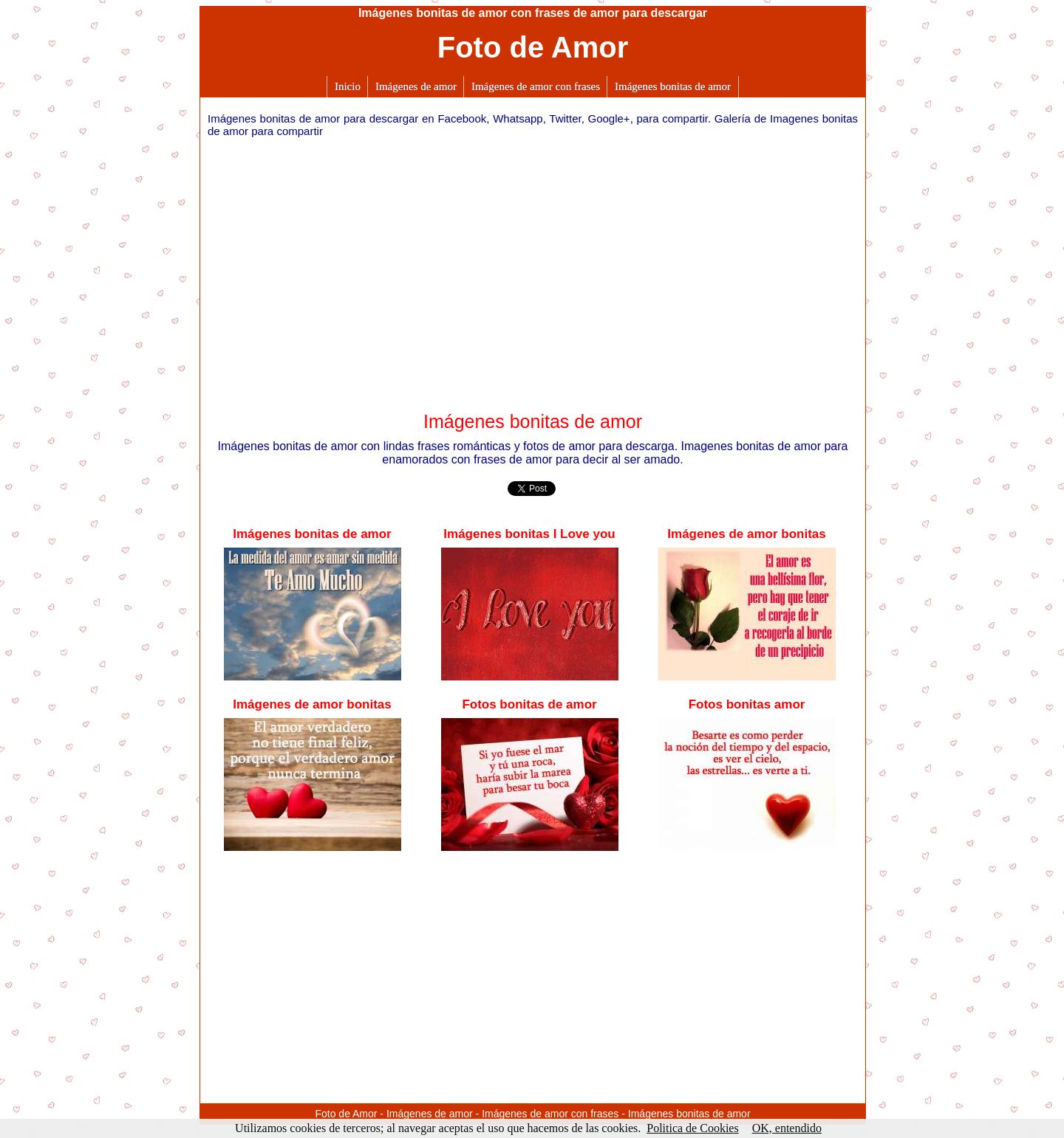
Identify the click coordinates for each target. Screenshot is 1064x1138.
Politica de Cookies (692, 1128)
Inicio (348, 86)
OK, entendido (787, 1128)
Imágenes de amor (416, 86)
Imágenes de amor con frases (535, 86)
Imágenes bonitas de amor (673, 86)
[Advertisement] (533, 268)
